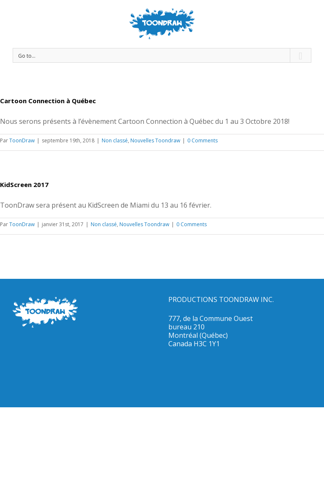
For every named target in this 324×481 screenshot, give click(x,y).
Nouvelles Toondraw (155, 140)
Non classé (115, 140)
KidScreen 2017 (24, 184)
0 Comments (202, 140)
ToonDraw (22, 140)
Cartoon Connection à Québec (48, 100)
